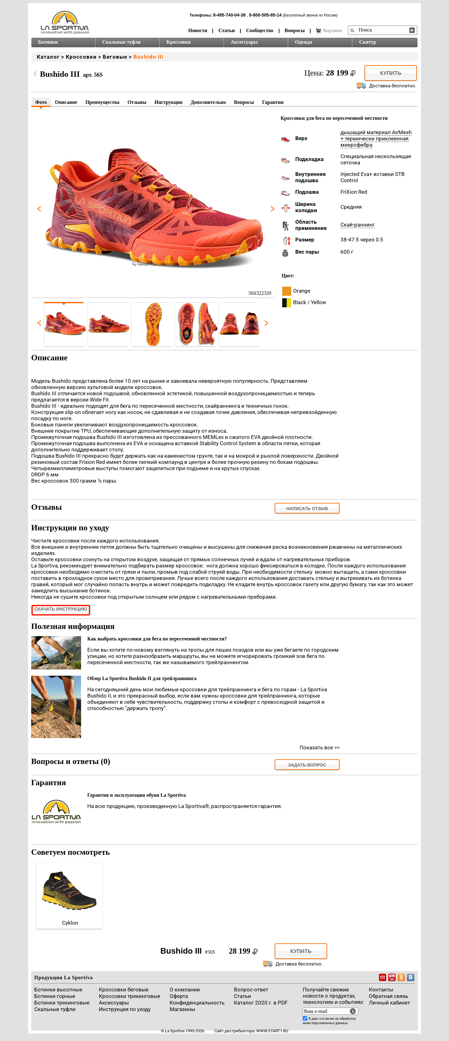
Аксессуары (244, 42)
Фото (41, 102)
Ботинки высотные (58, 989)
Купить (390, 73)
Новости (197, 30)
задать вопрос (307, 764)
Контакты (381, 989)
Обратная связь (388, 996)
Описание (66, 102)
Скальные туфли (121, 42)
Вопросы (295, 30)
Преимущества (102, 102)
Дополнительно (208, 102)
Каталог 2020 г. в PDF (260, 1003)
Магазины (182, 1009)
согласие (326, 1019)
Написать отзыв (307, 508)
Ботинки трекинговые (61, 1003)
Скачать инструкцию (60, 608)
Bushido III (148, 57)
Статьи (226, 30)
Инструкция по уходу (125, 1009)
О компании (185, 989)
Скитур (367, 42)
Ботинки (48, 42)
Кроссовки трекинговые (129, 996)
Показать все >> (320, 747)
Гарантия (273, 102)
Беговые (115, 57)
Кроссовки (179, 42)
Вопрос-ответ (251, 989)
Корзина (329, 30)
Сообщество (259, 30)
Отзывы (137, 102)
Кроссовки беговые (123, 989)
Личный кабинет (389, 1003)
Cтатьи (242, 996)
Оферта (179, 996)
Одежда (303, 42)
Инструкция (168, 102)
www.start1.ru (272, 1031)
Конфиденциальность (197, 1003)
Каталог (48, 57)
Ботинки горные (54, 996)
